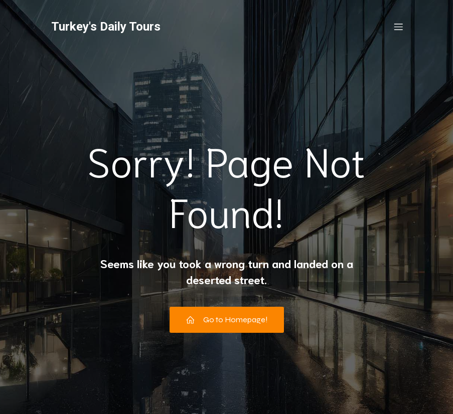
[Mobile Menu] (398, 27)
